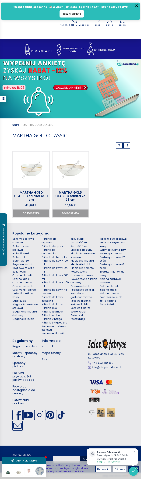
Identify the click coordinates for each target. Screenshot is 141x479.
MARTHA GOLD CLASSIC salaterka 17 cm (31, 196)
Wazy (103, 246)
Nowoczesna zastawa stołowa (81, 273)
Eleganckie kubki (23, 319)
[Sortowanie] (126, 145)
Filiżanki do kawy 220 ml (55, 269)
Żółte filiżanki (108, 301)
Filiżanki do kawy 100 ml (55, 262)
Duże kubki (19, 301)
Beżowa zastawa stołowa (23, 240)
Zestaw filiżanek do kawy (112, 273)
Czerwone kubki (22, 286)
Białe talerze (20, 261)
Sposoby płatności (19, 364)
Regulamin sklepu (25, 346)
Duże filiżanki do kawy (22, 295)
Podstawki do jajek (82, 290)
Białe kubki (19, 257)
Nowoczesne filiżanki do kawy (83, 280)
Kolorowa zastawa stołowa (54, 328)
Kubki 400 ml (79, 242)
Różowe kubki (79, 304)
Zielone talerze (109, 293)
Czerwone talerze (24, 290)
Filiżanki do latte (52, 304)
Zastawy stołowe (111, 253)
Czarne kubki (21, 279)
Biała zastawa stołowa (21, 248)
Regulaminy (22, 340)
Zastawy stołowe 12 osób (112, 259)
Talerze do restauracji (77, 317)
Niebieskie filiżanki (82, 261)
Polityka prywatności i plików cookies (23, 376)
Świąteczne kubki (111, 297)
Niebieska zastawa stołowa (82, 255)
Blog (45, 359)
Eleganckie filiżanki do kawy (24, 313)
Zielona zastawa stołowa (110, 280)
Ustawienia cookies (20, 401)
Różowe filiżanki (80, 301)
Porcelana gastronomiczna (81, 295)
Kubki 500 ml (78, 246)
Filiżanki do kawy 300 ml (55, 277)
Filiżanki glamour (52, 311)
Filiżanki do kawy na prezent (54, 291)
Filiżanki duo (49, 308)
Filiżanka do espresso (49, 240)
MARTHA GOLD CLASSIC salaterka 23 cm (70, 196)
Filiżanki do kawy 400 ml (55, 284)
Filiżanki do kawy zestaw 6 (52, 299)
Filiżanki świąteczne (54, 322)
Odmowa (120, 469)
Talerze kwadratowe (113, 239)
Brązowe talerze (23, 268)
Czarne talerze (22, 282)
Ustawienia (103, 469)
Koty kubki (77, 239)
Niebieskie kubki (80, 264)
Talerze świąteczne (112, 242)
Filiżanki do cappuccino (49, 251)
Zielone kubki (108, 290)
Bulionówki (19, 271)
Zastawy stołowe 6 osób (112, 266)
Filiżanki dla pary (52, 246)
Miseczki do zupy (81, 250)
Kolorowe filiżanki (53, 333)
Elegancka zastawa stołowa (25, 306)
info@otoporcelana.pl (106, 367)
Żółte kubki (107, 304)
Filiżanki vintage (52, 319)
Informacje (51, 340)
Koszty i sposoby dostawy (25, 354)
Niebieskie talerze (82, 268)
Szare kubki (77, 311)
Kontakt (47, 346)
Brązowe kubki (22, 264)
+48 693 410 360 (102, 363)
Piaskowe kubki (80, 286)
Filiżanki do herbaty (54, 257)
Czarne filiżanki (22, 275)
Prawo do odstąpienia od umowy (23, 389)
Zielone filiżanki (109, 286)
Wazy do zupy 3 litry (113, 250)
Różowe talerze (80, 308)
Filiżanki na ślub (52, 315)
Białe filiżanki (20, 253)
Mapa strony (51, 353)
